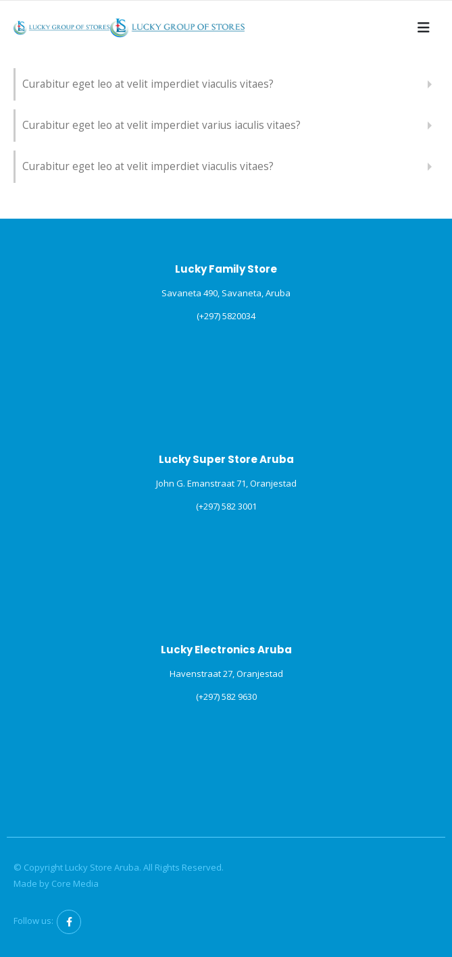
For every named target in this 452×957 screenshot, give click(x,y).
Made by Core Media (56, 883)
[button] (423, 27)
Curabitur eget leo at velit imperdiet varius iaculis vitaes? (161, 125)
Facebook (69, 922)
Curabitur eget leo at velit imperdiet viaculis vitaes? (148, 84)
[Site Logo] (62, 27)
